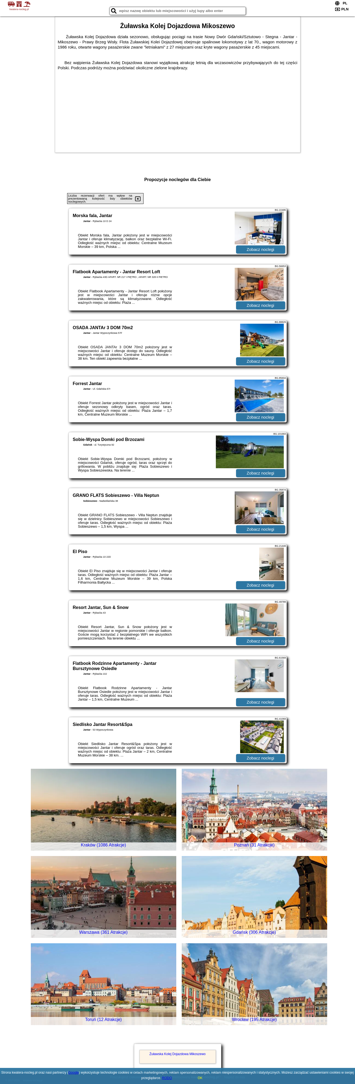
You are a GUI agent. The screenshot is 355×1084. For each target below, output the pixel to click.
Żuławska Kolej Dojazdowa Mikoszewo (177, 1054)
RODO (167, 1078)
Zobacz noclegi (260, 249)
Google (73, 1072)
